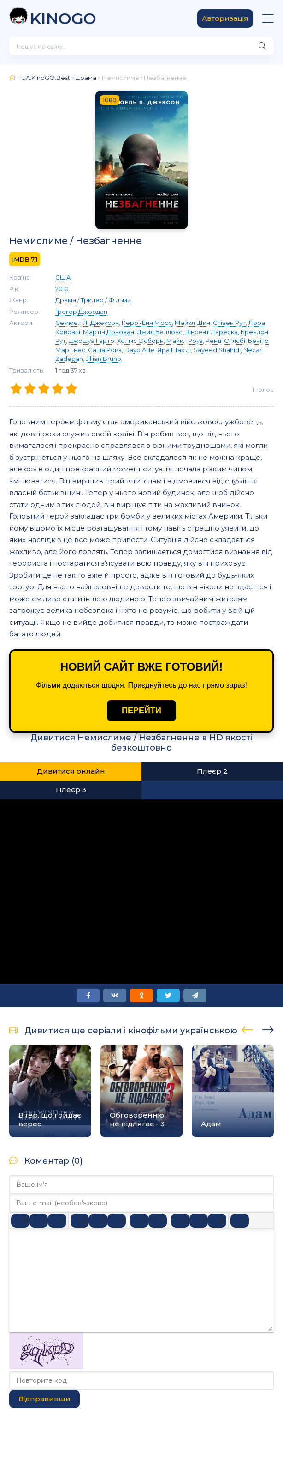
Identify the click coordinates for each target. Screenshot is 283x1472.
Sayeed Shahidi (217, 350)
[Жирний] (20, 1221)
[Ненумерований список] (139, 1221)
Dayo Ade (139, 350)
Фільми (119, 300)
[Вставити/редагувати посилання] (198, 1221)
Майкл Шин (192, 322)
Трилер (92, 300)
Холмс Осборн (140, 340)
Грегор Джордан (81, 311)
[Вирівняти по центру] (98, 1221)
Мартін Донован (108, 332)
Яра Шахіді (174, 350)
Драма (86, 77)
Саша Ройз (105, 350)
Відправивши (44, 1398)
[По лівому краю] (80, 1221)
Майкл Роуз (184, 340)
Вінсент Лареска (211, 332)
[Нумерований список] (157, 1221)
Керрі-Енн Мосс (147, 322)
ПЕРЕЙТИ (141, 710)
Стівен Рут (229, 322)
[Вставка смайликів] (180, 1221)
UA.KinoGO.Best (45, 77)
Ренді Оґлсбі (225, 340)
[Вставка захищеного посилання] (217, 1221)
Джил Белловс (160, 332)
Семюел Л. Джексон (87, 322)
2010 (62, 289)
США (63, 277)
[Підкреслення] (57, 1221)
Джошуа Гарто (91, 340)
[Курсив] (38, 1221)
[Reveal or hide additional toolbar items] (239, 1221)
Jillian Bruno (103, 358)
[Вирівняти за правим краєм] (116, 1221)
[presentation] (247, 1028)
